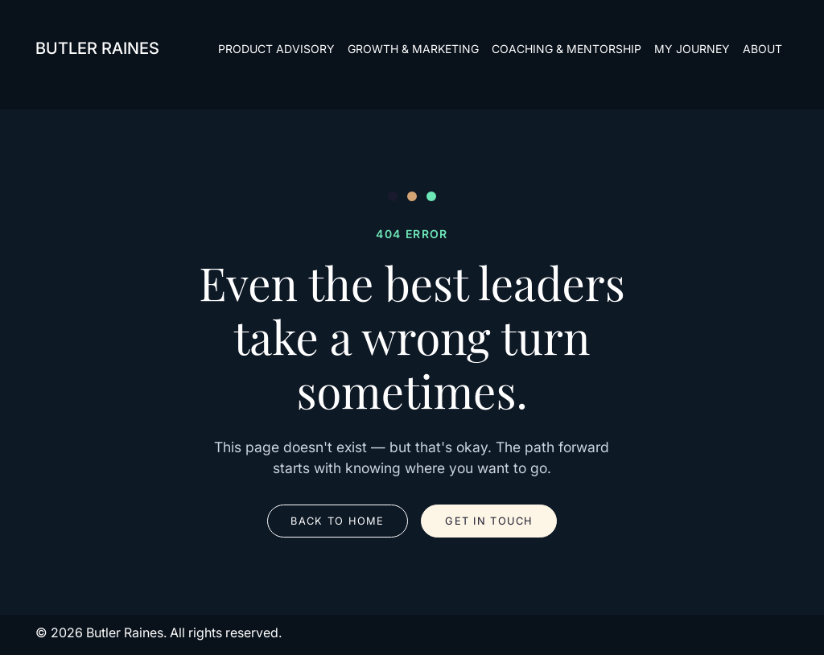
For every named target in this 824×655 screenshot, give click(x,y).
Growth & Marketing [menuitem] (413, 49)
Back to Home (337, 521)
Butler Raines (97, 48)
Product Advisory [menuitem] (276, 49)
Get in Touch (489, 521)
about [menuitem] (762, 49)
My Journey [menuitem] (692, 49)
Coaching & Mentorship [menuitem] (566, 49)
